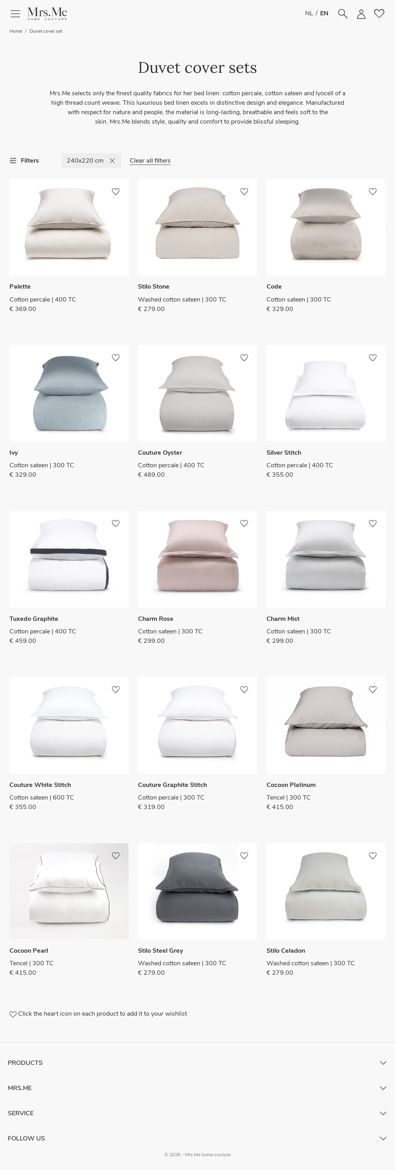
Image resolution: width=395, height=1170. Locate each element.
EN (324, 13)
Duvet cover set (46, 31)
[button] (47, 13)
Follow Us (26, 1138)
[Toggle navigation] (18, 14)
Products (25, 1063)
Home (15, 31)
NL (309, 13)
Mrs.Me (20, 1088)
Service (21, 1113)
